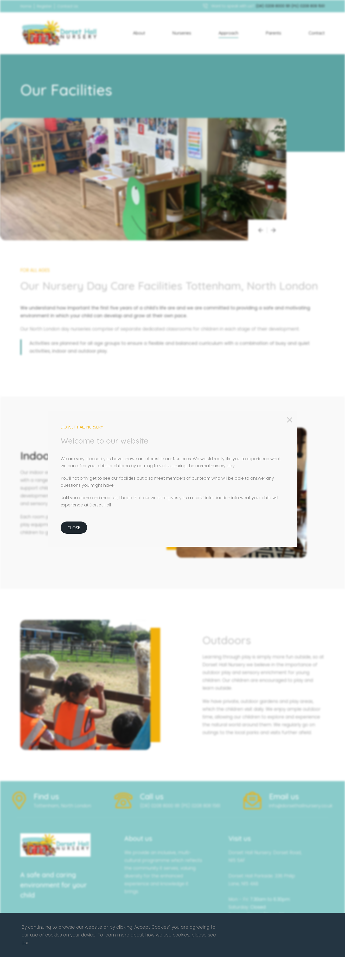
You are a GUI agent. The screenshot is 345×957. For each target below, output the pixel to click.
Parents (273, 33)
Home (25, 6)
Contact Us (67, 6)
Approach (228, 33)
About (139, 33)
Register (44, 6)
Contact (317, 33)
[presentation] (260, 230)
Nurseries (181, 33)
